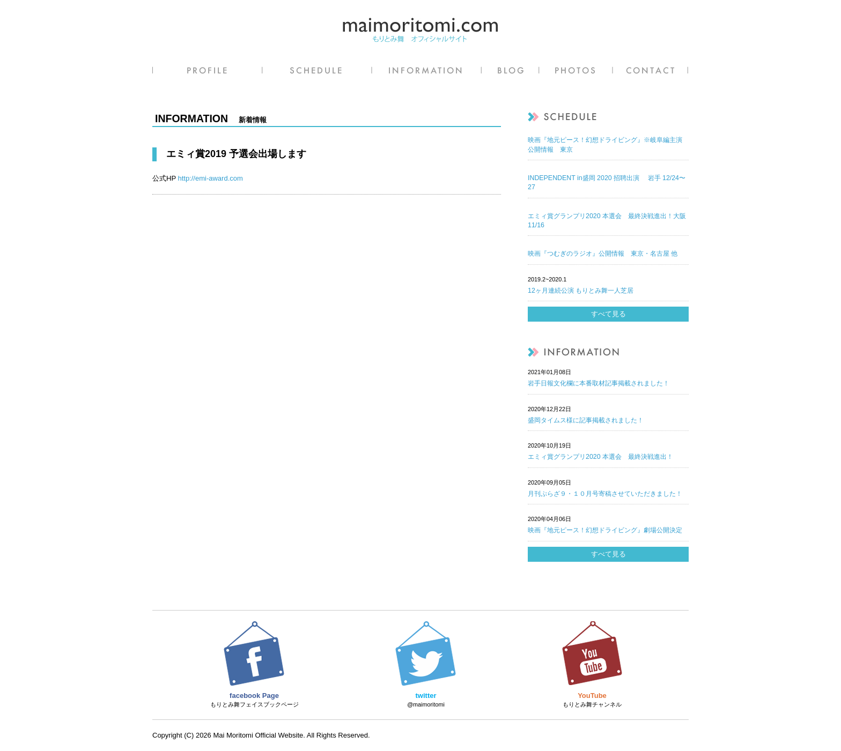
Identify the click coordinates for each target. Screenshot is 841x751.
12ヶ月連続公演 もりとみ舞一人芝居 (580, 290)
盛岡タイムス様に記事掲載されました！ (586, 420)
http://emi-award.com (210, 178)
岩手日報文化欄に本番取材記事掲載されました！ (598, 383)
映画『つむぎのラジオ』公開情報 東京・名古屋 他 (602, 253)
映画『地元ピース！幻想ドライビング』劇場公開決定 (605, 530)
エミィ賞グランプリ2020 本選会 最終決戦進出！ (600, 456)
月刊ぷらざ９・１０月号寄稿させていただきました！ (605, 493)
